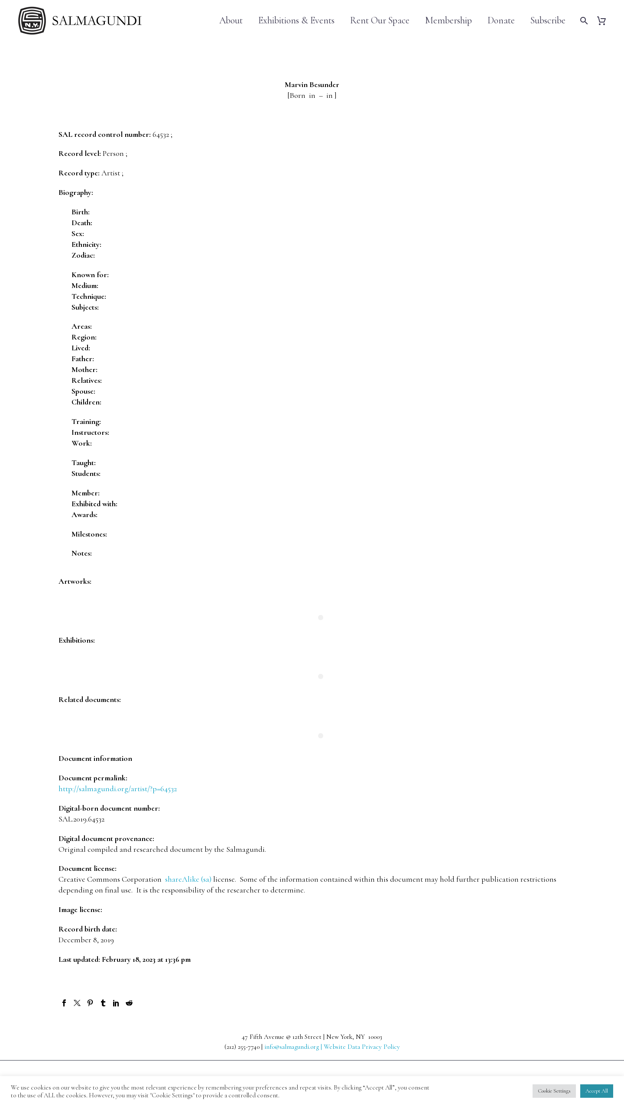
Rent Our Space (380, 20)
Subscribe (548, 20)
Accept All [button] (596, 1090)
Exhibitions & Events (296, 20)
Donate (501, 20)
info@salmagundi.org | (294, 1047)
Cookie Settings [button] (554, 1090)
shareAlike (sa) (188, 879)
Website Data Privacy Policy (362, 1047)
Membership (448, 20)
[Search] (583, 20)
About (231, 20)
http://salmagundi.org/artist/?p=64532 (117, 788)
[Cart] (604, 20)
